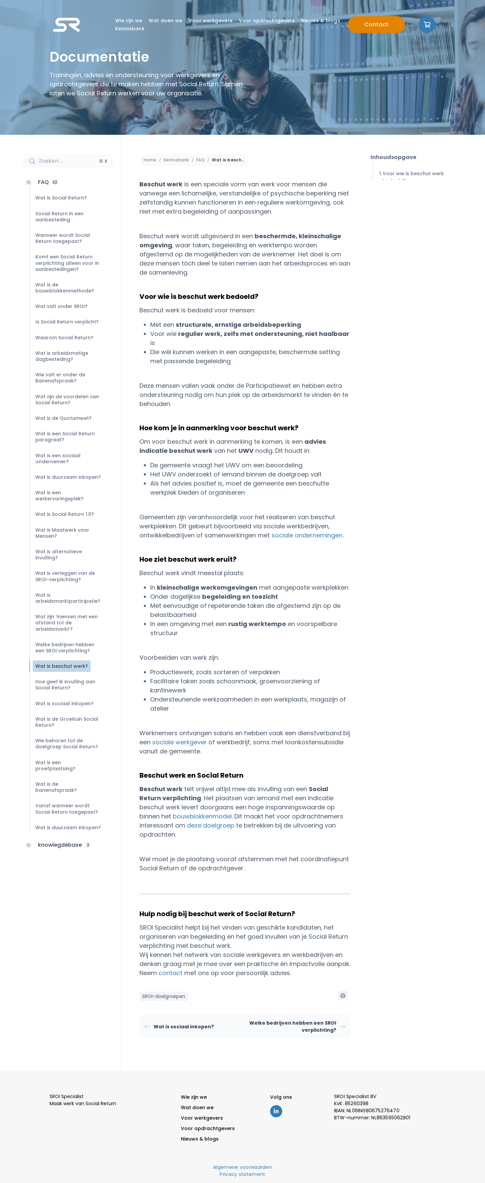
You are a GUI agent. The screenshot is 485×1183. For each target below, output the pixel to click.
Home (149, 160)
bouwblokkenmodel (202, 816)
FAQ (200, 160)
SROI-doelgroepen (163, 996)
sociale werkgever (179, 742)
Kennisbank (129, 28)
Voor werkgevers (211, 20)
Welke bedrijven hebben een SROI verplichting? (297, 1026)
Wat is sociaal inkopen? (179, 1026)
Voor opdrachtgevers (267, 20)
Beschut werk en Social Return (421, 239)
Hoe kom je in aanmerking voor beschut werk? (422, 201)
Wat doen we (165, 20)
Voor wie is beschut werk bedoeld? (413, 177)
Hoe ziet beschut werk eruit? (418, 222)
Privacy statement (242, 1174)
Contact (376, 24)
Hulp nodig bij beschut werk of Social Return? (421, 259)
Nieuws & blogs (320, 20)
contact (171, 973)
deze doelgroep (210, 825)
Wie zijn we (128, 20)
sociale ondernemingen (307, 535)
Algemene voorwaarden (242, 1167)
